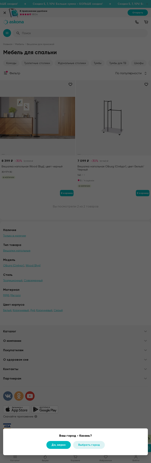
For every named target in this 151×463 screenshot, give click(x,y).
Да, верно (59, 444)
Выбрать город (89, 444)
